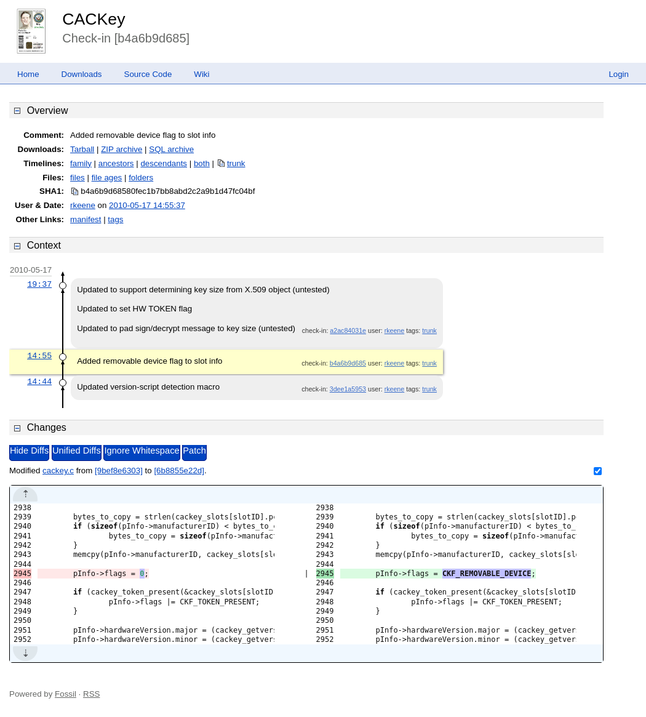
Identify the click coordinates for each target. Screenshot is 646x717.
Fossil (65, 694)
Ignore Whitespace (141, 450)
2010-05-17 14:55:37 (147, 205)
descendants (163, 163)
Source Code (148, 74)
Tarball (82, 149)
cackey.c (58, 470)
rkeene (82, 205)
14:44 (39, 381)
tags (115, 219)
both (202, 163)
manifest (85, 219)
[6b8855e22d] (179, 470)
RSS (91, 694)
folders (141, 177)
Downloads (82, 74)
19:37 (39, 284)
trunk (236, 163)
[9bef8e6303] (119, 470)
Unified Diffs (76, 450)
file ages (107, 177)
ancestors (116, 163)
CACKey (93, 19)
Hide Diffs (29, 450)
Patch (194, 450)
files (77, 177)
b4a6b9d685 (348, 363)
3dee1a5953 (348, 389)
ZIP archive (121, 149)
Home (28, 74)
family (81, 163)
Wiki (201, 74)
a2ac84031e (348, 330)
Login (618, 74)
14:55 (39, 355)
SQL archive (171, 149)
